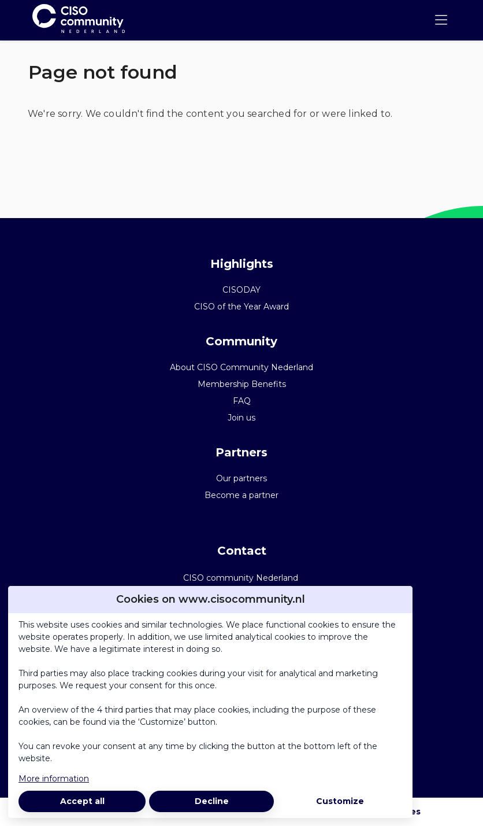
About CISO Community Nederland (241, 367)
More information (53, 778)
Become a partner (241, 495)
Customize (340, 801)
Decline (212, 801)
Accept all (82, 801)
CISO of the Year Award (241, 306)
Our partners (241, 478)
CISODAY (241, 290)
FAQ (242, 401)
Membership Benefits (242, 384)
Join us (241, 417)
